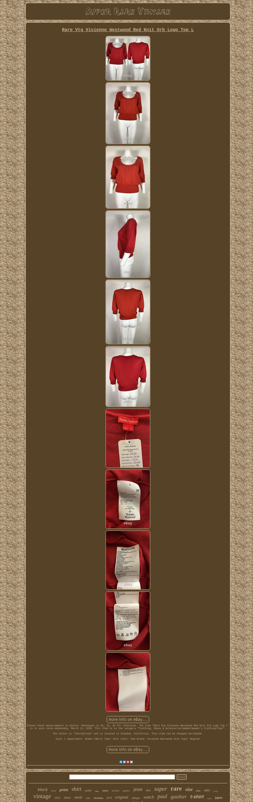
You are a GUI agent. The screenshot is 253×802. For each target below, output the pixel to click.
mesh (78, 797)
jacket (88, 790)
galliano (126, 791)
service (115, 790)
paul (162, 796)
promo (216, 791)
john (198, 790)
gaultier (179, 796)
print (64, 789)
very (57, 797)
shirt (77, 789)
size (189, 789)
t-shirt (197, 796)
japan (218, 797)
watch (149, 797)
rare (176, 788)
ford (109, 797)
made (209, 798)
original (121, 797)
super (160, 789)
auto (207, 790)
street (53, 790)
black (42, 789)
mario (105, 790)
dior (148, 790)
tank (88, 798)
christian (98, 798)
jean (137, 789)
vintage (42, 796)
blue (97, 791)
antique (136, 797)
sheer (67, 797)
